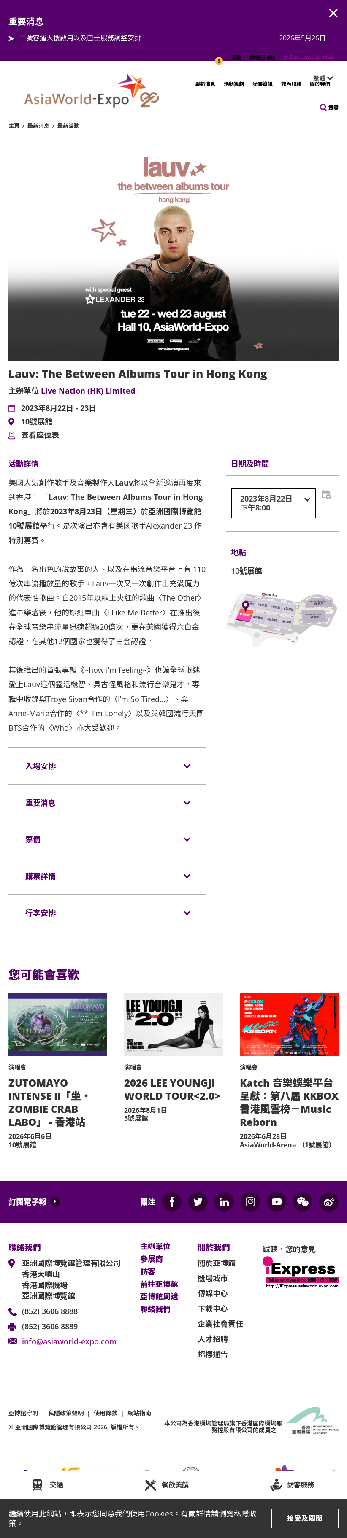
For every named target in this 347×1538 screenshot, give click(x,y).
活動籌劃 (234, 84)
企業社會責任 (220, 1324)
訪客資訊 (262, 84)
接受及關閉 (305, 1518)
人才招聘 (213, 1339)
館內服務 (291, 84)
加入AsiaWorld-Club (309, 57)
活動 (236, 57)
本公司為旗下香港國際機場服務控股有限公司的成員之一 (223, 1426)
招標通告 (213, 1354)
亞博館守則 (23, 1413)
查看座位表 (40, 435)
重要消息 (219, 56)
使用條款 (105, 1413)
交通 (56, 1484)
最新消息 (205, 84)
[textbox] (273, 503)
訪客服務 (300, 1484)
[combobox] (273, 503)
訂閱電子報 (27, 1202)
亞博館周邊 (159, 1296)
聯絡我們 (155, 1309)
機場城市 (213, 1278)
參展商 (151, 1259)
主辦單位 (155, 1246)
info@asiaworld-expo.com (69, 1341)
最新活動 (68, 126)
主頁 (13, 126)
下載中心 (213, 1308)
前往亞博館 (262, 57)
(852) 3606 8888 (50, 1311)
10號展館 (36, 422)
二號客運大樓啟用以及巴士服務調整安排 (80, 38)
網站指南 (139, 1413)
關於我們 (320, 84)
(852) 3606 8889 (50, 1326)
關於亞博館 (217, 1263)
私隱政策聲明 (66, 1413)
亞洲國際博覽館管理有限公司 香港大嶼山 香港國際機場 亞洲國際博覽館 (71, 1279)
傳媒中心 (213, 1293)
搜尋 (333, 107)
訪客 (147, 1272)
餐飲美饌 (175, 1484)
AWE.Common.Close (333, 13)
